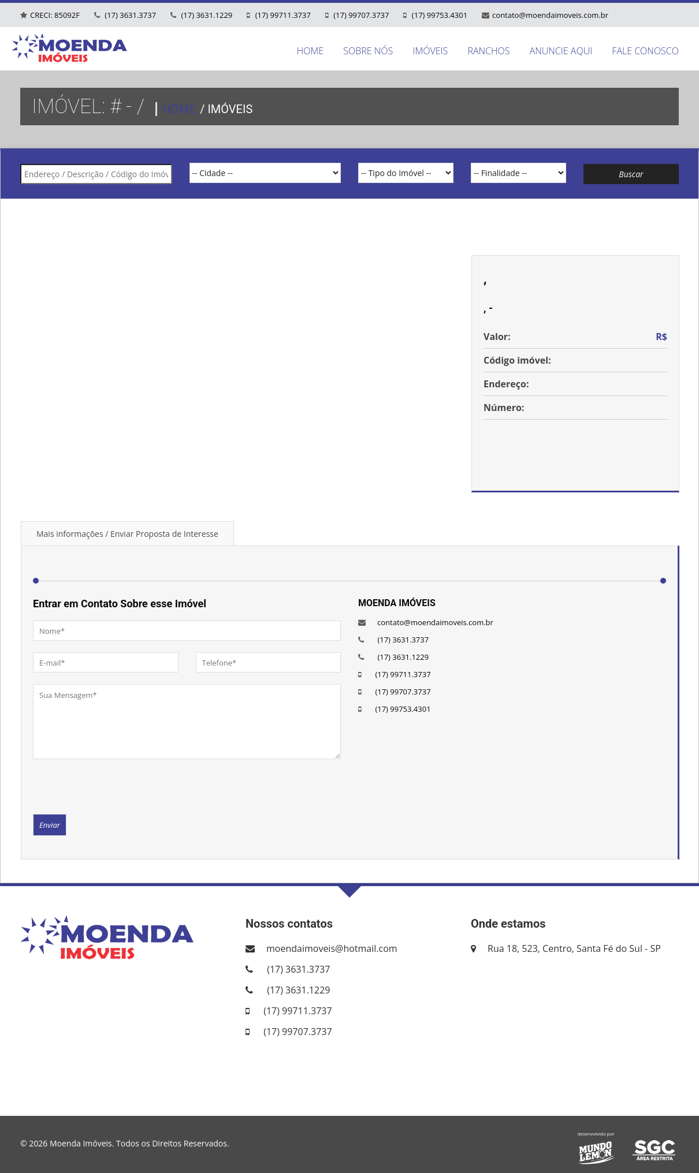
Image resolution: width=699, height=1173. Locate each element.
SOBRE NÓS (368, 50)
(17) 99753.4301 (438, 15)
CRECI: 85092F (55, 15)
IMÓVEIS (430, 50)
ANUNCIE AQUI (561, 50)
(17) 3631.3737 (129, 15)
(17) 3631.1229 (205, 15)
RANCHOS (488, 50)
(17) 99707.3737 (360, 15)
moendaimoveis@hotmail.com (331, 948)
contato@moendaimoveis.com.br (550, 15)
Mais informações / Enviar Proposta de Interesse (127, 533)
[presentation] (121, 785)
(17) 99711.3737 (282, 15)
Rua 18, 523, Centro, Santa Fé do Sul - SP (574, 948)
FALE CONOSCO (645, 50)
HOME (310, 50)
